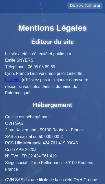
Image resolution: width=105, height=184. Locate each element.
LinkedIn (13, 80)
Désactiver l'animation (85, 5)
